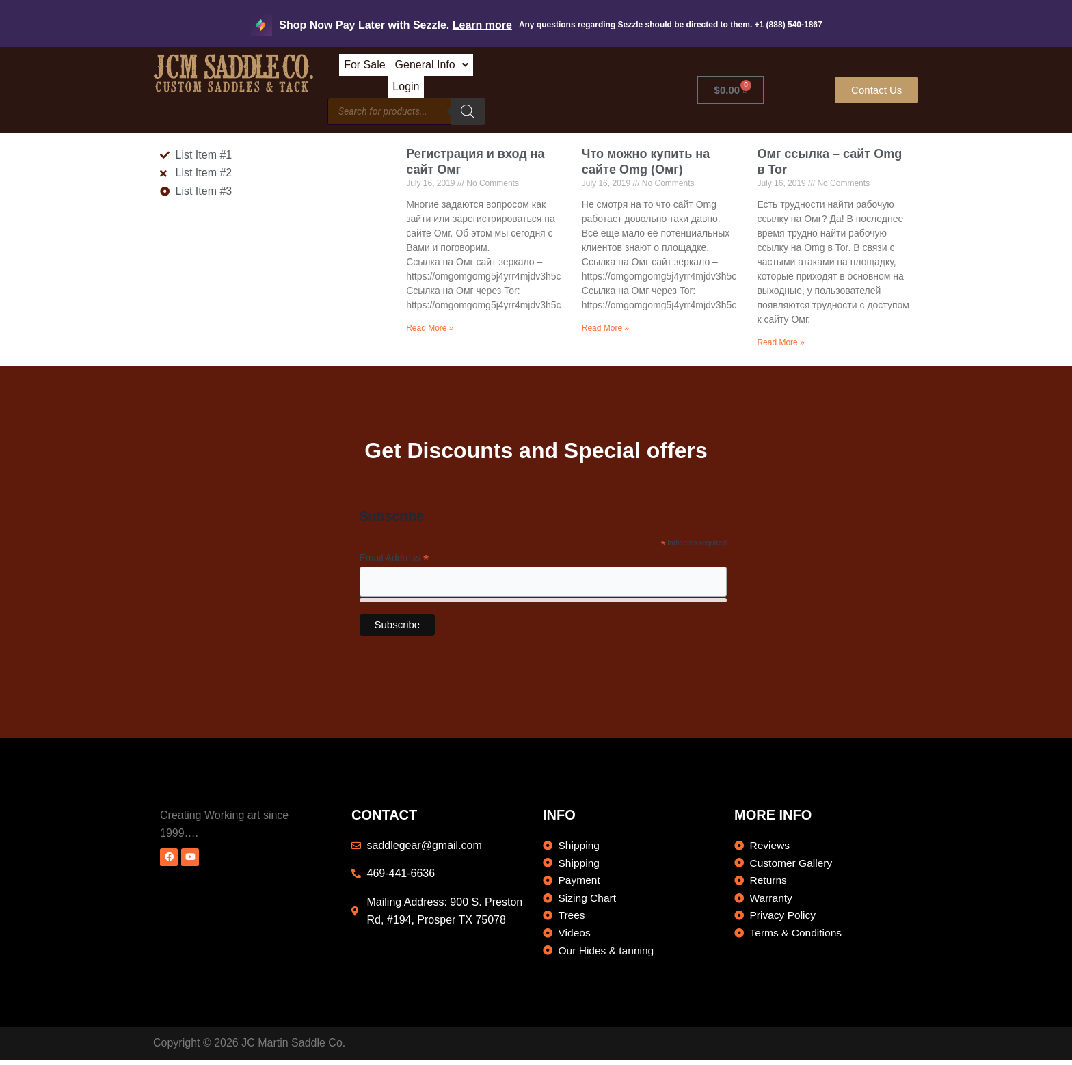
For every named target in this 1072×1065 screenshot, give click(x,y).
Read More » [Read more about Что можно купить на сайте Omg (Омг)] (605, 316)
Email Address (394, 546)
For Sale (431, 69)
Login (586, 69)
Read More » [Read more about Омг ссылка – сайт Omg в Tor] (780, 330)
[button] (512, 69)
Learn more (482, 25)
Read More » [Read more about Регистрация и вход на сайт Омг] (429, 316)
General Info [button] (512, 69)
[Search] (567, 99)
